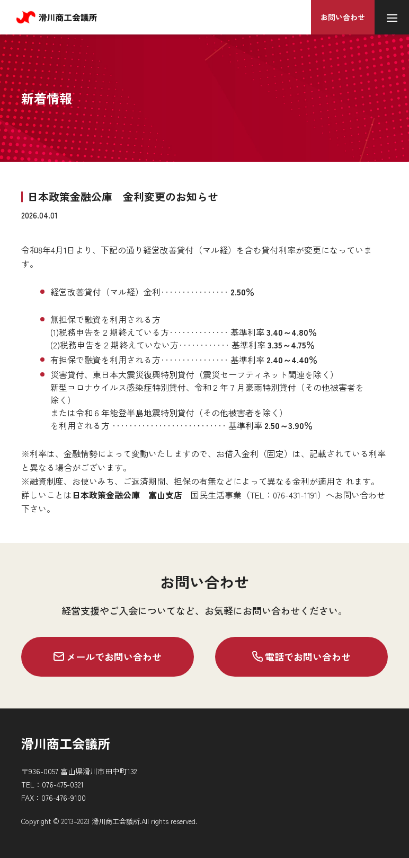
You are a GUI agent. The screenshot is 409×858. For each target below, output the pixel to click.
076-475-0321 (63, 784)
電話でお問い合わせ (301, 656)
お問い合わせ (343, 17)
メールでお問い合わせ (108, 656)
